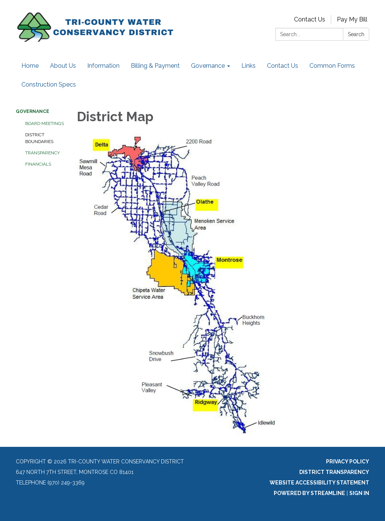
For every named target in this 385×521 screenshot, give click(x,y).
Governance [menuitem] (208, 65)
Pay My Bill (352, 19)
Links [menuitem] (248, 65)
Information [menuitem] (103, 65)
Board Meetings (44, 123)
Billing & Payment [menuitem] (155, 65)
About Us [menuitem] (63, 65)
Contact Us (309, 19)
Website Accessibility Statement (319, 483)
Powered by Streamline (309, 493)
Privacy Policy (347, 462)
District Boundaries (39, 138)
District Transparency (334, 472)
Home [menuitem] (30, 65)
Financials (38, 164)
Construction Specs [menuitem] (48, 84)
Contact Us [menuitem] (282, 65)
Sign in (359, 493)
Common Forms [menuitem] (332, 65)
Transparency (42, 152)
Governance (32, 111)
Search (356, 34)
